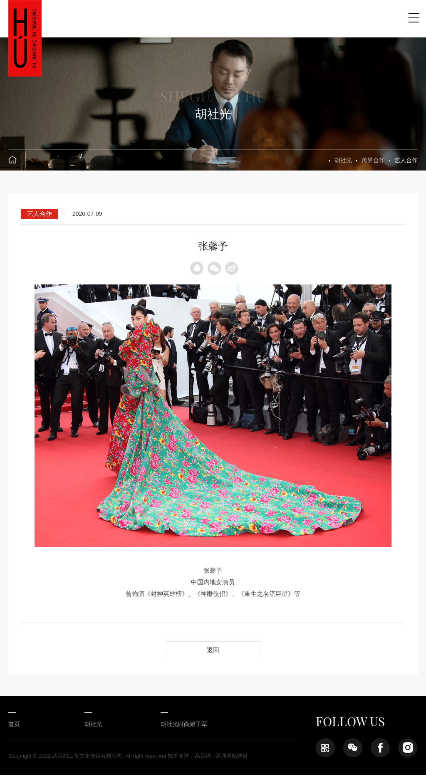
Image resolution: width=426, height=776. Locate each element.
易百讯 (203, 757)
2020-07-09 (87, 213)
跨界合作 (373, 160)
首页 (14, 725)
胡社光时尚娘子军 (177, 725)
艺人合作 (406, 160)
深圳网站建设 (231, 757)
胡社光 (343, 160)
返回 (213, 650)
